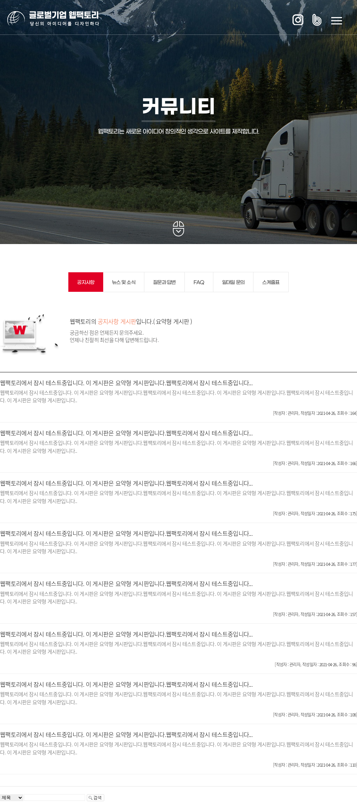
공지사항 (85, 283)
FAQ (198, 283)
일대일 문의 (233, 283)
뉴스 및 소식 (123, 283)
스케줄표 (270, 283)
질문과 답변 (164, 283)
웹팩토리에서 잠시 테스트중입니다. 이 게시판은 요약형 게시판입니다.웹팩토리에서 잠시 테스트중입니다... (126, 382)
